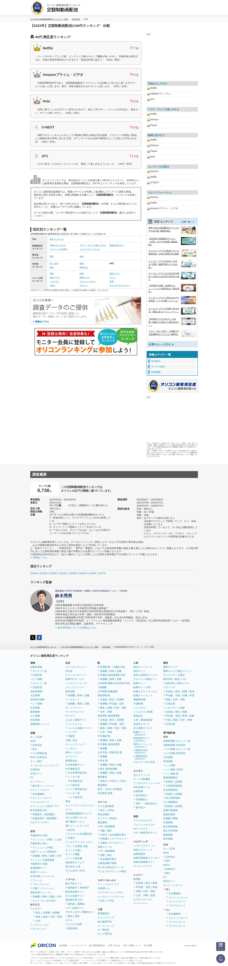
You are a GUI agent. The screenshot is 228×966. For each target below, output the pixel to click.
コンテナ (72, 732)
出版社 (71, 838)
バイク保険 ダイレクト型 (176, 749)
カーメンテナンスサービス (79, 805)
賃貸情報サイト (38, 868)
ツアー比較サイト (74, 908)
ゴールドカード (40, 802)
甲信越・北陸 (116, 703)
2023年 (44, 573)
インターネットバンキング (44, 765)
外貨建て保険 (170, 818)
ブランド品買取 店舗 (76, 846)
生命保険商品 (170, 789)
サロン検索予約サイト (145, 832)
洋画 (82, 273)
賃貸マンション (38, 872)
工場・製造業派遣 (143, 719)
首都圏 (36, 855)
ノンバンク (48, 785)
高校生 (103, 781)
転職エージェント (143, 695)
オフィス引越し (73, 850)
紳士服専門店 (104, 921)
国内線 (71, 903)
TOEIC (103, 834)
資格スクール (104, 846)
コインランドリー (74, 687)
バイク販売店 (72, 785)
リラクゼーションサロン (110, 892)
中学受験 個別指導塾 (108, 744)
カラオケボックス (143, 899)
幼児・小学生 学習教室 (109, 789)
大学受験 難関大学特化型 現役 (113, 683)
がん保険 (35, 715)
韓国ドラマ (85, 277)
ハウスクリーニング (76, 683)
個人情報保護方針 (97, 945)
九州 (58, 855)
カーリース (71, 756)
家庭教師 (102, 785)
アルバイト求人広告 (144, 762)
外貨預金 (35, 769)
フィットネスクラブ (108, 884)
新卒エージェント (143, 745)
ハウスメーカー (40, 925)
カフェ (69, 809)
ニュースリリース (78, 945)
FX (31, 777)
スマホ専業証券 (38, 753)
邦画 (52, 273)
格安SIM (170, 683)
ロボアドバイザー (39, 822)
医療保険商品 (170, 777)
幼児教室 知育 (105, 793)
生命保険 (35, 707)
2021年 (63, 573)
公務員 (103, 842)
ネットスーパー (73, 707)
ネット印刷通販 (141, 779)
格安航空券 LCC (74, 899)
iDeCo (166, 864)
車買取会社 (71, 760)
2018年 (92, 573)
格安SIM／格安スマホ (175, 679)
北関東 (46, 912)
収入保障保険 (173, 798)
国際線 (80, 903)
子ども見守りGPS (75, 870)
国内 (70, 916)
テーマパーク (140, 903)
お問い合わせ (114, 945)
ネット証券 (36, 736)
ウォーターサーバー (76, 667)
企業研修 (138, 791)
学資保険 (35, 719)
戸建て (50, 839)
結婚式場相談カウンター (146, 857)
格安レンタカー (73, 752)
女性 (82, 256)
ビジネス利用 (75, 924)
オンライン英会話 (107, 818)
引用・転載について (132, 945)
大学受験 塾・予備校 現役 (111, 667)
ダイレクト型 (39, 671)
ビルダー (37, 908)
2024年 (34, 573)
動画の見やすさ (116, 245)
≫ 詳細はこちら (39, 557)
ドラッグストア (105, 917)
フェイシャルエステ (144, 824)
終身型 (169, 781)
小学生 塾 (102, 760)
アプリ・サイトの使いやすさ (93, 245)
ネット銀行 (36, 761)
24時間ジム (103, 888)
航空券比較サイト (74, 891)
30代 (82, 263)
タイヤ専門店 (104, 933)
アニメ (112, 277)
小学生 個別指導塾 (107, 768)
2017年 (102, 573)
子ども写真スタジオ (76, 817)
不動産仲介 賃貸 (39, 863)
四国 (168, 699)
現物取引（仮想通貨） (44, 814)
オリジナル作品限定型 (80, 833)
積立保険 (168, 838)
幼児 (102, 810)
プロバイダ (169, 687)
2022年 (53, 573)
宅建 (102, 830)
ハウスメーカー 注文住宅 (42, 900)
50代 (52, 267)
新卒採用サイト (141, 739)
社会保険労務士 (118, 834)
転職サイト (139, 683)
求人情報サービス (143, 728)
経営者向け (142, 795)
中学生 (113, 781)
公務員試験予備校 (107, 863)
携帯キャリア (170, 667)
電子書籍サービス (74, 821)
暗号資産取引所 (38, 810)
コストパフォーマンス (90, 249)
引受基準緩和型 (174, 785)
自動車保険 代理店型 (174, 745)
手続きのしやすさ (58, 245)
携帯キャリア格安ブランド (177, 671)
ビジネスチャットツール (146, 783)
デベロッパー (39, 928)
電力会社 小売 (72, 866)
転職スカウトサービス (145, 691)
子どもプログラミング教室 (111, 871)
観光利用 (72, 928)
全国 (152, 895)
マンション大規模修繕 (42, 859)
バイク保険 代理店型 (174, 753)
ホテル (69, 920)
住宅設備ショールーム (42, 876)
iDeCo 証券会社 (38, 757)
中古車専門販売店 (77, 772)
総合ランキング (57, 239)
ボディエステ (140, 828)
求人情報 (148, 945)
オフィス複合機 (73, 858)
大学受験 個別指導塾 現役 (111, 675)
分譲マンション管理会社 (43, 851)
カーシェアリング (74, 744)
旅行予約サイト (73, 883)
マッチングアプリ (143, 866)
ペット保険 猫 (170, 773)
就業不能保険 (170, 810)
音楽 (111, 281)
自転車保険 (36, 691)
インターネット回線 (174, 707)
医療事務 (110, 826)
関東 (155, 883)
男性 (52, 256)
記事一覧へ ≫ (188, 222)
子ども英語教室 (105, 806)
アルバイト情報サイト (145, 679)
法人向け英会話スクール (110, 867)
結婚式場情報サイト (144, 862)
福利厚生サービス (74, 862)
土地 (58, 839)
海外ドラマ (55, 277)
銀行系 (36, 785)
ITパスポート (116, 842)
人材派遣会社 (140, 757)
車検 (67, 801)
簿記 (109, 830)
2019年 (83, 573)
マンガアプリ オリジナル (78, 842)
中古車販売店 (72, 768)
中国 (192, 695)
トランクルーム (73, 724)
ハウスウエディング (144, 845)
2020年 (73, 573)
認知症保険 (169, 814)
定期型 (178, 781)
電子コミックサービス (77, 825)
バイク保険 (36, 679)
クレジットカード (39, 789)
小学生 (122, 781)
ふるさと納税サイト (76, 719)
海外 (77, 916)
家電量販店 (103, 913)
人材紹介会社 (140, 751)
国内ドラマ (114, 273)
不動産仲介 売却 (39, 835)
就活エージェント (143, 667)
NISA (33, 741)
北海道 (103, 699)
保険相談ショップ (39, 724)
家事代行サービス (74, 679)
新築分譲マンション (41, 892)
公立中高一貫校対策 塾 (109, 752)
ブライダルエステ (143, 820)
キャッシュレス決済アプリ (44, 806)
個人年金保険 (170, 830)
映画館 (137, 879)
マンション (38, 839)
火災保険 (35, 695)
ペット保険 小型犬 (173, 769)
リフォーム (36, 880)
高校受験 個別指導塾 (108, 715)
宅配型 (71, 736)
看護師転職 (139, 699)
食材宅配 (70, 691)
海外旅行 (84, 887)
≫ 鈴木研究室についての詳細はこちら (75, 627)
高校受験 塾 (103, 695)
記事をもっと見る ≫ (161, 344)
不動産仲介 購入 (39, 843)
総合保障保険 (170, 826)
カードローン (37, 781)
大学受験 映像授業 (107, 691)
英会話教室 (103, 814)
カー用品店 (103, 929)
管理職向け (142, 799)
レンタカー (71, 748)
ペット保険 (36, 703)
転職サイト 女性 (142, 687)
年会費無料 (38, 794)
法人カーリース (141, 775)
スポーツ (84, 285)
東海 (44, 855)
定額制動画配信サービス (78, 813)
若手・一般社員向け (146, 803)
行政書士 (104, 838)
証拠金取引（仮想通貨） (45, 818)
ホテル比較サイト (74, 895)
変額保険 (168, 834)
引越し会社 (71, 740)
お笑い (53, 285)
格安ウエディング (143, 849)
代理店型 (37, 675)
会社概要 (63, 945)
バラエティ (55, 281)
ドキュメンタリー (88, 281)
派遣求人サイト (141, 724)
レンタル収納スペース (80, 728)
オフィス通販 (72, 854)
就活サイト (139, 671)
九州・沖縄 (106, 711)
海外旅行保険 (37, 699)
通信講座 (102, 822)
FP (101, 826)
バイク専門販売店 (77, 789)
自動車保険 (36, 667)
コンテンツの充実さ (59, 249)
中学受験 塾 (103, 736)
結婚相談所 (139, 854)
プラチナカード (177, 905)
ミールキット (72, 699)
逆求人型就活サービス (145, 675)
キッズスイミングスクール (110, 896)
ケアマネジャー (120, 838)
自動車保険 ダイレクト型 (176, 741)
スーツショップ (105, 925)
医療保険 (35, 711)
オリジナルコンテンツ (119, 285)
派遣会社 (138, 715)
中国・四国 (56, 916)
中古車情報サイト (74, 764)
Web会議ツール (141, 787)
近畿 (51, 855)
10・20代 (54, 263)
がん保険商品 (170, 802)
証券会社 (37, 745)
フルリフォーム (40, 884)
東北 (38, 912)
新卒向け (140, 807)
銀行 (34, 749)
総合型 (71, 830)
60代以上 (84, 267)
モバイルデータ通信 (174, 675)
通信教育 (102, 776)
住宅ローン (36, 773)
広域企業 (170, 703)
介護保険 (168, 822)
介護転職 (138, 703)
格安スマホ (183, 683)
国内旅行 (72, 887)
